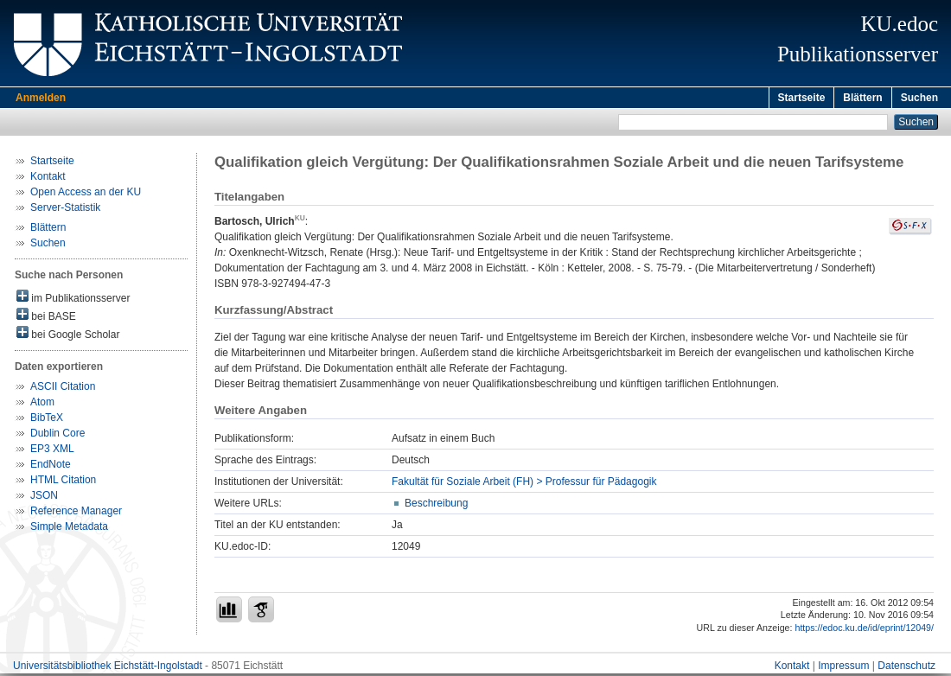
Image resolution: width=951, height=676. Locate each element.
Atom (42, 405)
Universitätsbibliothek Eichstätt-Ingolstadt (107, 668)
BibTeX (46, 420)
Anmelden (41, 98)
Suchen (919, 98)
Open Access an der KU (85, 194)
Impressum (843, 668)
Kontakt (48, 179)
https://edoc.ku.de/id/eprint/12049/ (864, 630)
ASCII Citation (62, 389)
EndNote (50, 467)
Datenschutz (906, 668)
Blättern (862, 98)
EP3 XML (52, 451)
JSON (44, 498)
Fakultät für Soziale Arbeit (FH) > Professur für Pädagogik (524, 484)
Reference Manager (76, 513)
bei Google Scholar (67, 335)
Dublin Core (57, 436)
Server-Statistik (65, 210)
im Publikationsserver (73, 299)
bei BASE (46, 317)
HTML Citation (63, 482)
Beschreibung (436, 506)
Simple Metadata (69, 529)
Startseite (802, 98)
